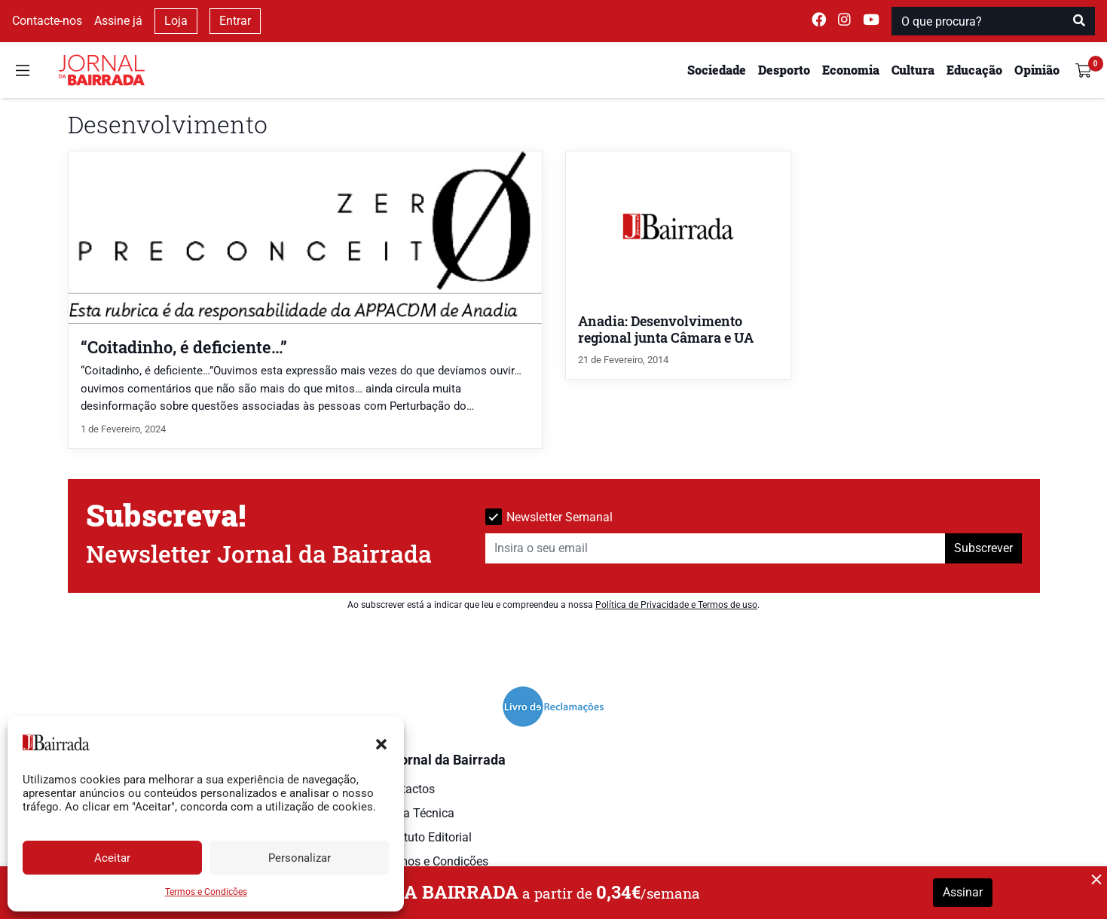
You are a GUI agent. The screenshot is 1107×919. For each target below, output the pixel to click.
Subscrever (983, 548)
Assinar (963, 892)
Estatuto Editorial (426, 837)
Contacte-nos (47, 21)
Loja (176, 21)
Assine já (118, 21)
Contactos (408, 789)
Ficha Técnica (417, 813)
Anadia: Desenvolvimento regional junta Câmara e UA (666, 330)
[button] (381, 742)
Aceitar (112, 858)
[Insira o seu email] (715, 548)
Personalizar (299, 858)
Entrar (235, 21)
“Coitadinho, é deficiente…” (184, 347)
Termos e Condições (206, 892)
